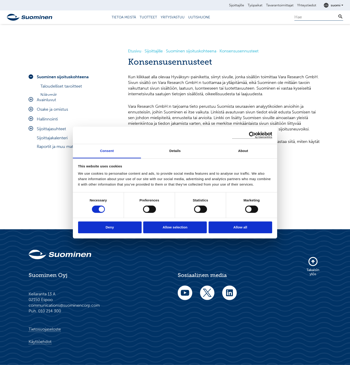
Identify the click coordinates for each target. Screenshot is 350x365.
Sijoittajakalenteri (52, 193)
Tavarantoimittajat (279, 5)
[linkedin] (229, 296)
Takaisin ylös (312, 266)
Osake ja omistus (52, 165)
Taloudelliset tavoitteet (61, 86)
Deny (110, 227)
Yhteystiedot (306, 5)
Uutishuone (199, 17)
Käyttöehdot (40, 341)
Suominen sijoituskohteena (63, 76)
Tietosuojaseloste (45, 329)
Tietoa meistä (124, 17)
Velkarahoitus (52, 120)
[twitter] (207, 296)
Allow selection (175, 227)
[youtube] (185, 296)
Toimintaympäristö (57, 137)
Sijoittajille (236, 5)
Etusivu (134, 51)
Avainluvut (46, 155)
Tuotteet (148, 17)
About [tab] (243, 151)
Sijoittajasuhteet (51, 184)
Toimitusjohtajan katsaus (63, 129)
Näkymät (48, 94)
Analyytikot (50, 103)
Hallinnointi (47, 174)
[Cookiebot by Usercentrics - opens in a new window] (252, 135)
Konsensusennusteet (60, 112)
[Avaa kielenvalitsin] (333, 5)
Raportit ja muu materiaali (60, 202)
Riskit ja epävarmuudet (61, 146)
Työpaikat (255, 5)
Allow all (240, 227)
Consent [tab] (107, 151)
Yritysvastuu (173, 17)
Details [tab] (175, 151)
